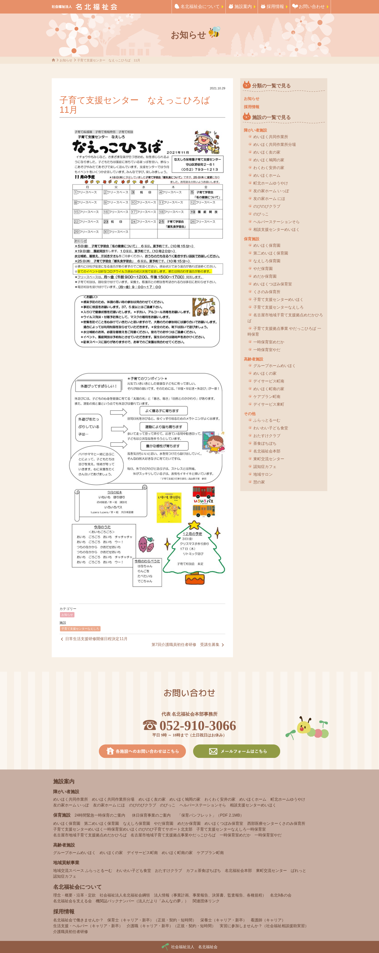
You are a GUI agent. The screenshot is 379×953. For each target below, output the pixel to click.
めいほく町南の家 (268, 389)
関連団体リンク (206, 901)
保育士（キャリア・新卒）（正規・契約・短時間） (151, 920)
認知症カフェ (265, 467)
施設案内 (243, 6)
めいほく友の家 (266, 152)
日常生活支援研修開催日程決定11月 (93, 639)
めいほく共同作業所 (270, 137)
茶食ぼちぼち (265, 443)
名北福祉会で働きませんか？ (78, 920)
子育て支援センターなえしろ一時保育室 (231, 829)
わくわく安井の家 (268, 168)
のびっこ (261, 214)
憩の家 (259, 482)
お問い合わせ (312, 6)
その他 (249, 414)
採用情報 (275, 6)
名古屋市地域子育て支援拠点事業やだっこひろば (173, 835)
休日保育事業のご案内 (151, 815)
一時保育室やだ (266, 350)
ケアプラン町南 (266, 397)
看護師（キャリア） (268, 920)
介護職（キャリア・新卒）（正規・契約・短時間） (171, 926)
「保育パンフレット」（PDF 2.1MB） (210, 815)
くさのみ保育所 (266, 292)
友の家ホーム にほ (269, 199)
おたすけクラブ (266, 436)
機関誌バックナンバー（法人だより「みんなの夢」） (142, 901)
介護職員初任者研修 (70, 932)
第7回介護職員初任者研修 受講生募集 (188, 644)
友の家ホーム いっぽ (271, 191)
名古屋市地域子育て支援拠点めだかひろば (285, 318)
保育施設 (251, 239)
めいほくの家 (265, 373)
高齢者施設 (253, 359)
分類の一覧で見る (271, 85)
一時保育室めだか (268, 342)
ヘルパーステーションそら (276, 222)
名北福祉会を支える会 (72, 901)
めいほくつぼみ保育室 (272, 284)
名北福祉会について (200, 6)
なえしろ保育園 (266, 261)
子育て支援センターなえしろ (80, 628)
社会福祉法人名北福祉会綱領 (125, 895)
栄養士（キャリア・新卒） (223, 920)
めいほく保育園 (266, 245)
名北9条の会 (281, 895)
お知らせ (67, 614)
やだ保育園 (263, 269)
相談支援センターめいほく (276, 229)
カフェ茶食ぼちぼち (203, 870)
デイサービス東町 (268, 404)
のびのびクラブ (266, 206)
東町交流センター (268, 459)
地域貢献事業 (66, 862)
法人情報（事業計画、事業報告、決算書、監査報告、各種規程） (210, 895)
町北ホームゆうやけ (270, 183)
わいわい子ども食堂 (270, 428)
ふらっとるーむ (266, 420)
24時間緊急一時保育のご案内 (99, 815)
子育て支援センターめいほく (278, 299)
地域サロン (263, 474)
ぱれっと (298, 870)
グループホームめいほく (274, 366)
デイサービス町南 (268, 381)
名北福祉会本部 (266, 451)
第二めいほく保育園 (270, 253)
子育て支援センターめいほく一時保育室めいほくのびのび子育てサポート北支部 (122, 829)
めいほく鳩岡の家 (268, 160)
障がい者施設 (255, 130)
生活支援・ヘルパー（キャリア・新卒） (88, 926)
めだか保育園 (265, 276)
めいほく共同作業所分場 (274, 144)
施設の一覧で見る (271, 117)
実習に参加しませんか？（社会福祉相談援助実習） (264, 926)
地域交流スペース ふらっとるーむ (82, 870)
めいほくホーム (266, 175)
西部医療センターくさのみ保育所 (276, 823)
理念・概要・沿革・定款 (74, 895)
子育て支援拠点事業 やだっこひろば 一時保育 (284, 331)
